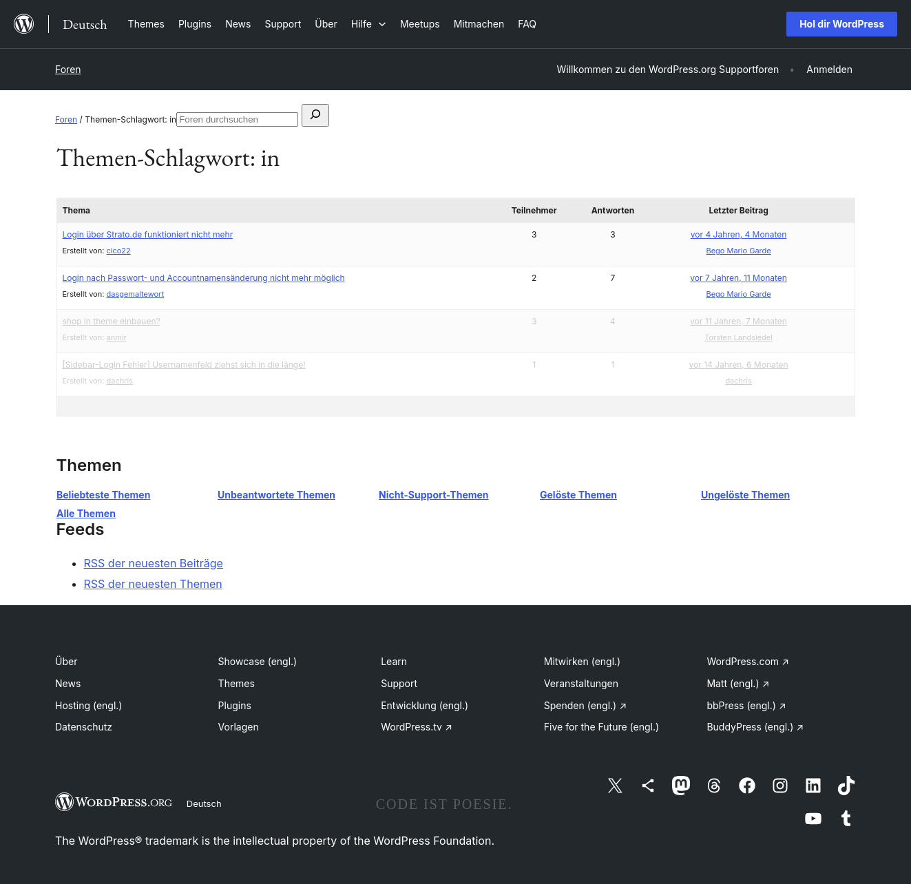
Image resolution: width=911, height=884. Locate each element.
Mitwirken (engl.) (582, 661)
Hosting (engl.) (88, 705)
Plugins (234, 705)
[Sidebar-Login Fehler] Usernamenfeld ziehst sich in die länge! (184, 364)
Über (66, 661)
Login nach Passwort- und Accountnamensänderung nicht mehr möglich (204, 278)
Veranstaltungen (581, 683)
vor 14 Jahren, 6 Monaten (738, 364)
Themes (236, 683)
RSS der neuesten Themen (153, 584)
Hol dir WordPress (841, 24)
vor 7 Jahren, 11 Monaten (738, 278)
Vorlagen (238, 727)
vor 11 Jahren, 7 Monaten (738, 321)
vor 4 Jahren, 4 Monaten (739, 234)
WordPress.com (747, 661)
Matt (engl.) (737, 683)
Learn (394, 661)
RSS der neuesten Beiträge (153, 563)
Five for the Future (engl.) (601, 727)
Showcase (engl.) (257, 661)
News (68, 683)
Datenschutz (83, 727)
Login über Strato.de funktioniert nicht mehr (148, 234)
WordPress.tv (416, 727)
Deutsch (204, 803)
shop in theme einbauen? (111, 321)
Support (399, 683)
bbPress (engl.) (746, 705)
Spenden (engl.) (585, 705)
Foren (68, 69)
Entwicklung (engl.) (424, 705)
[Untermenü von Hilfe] (368, 24)
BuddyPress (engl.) (755, 727)
